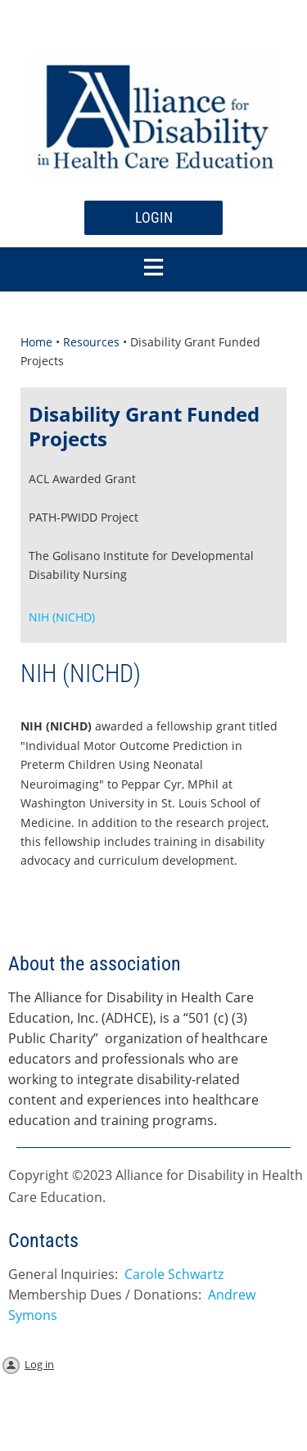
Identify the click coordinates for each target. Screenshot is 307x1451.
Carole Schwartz (173, 1274)
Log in (39, 1364)
